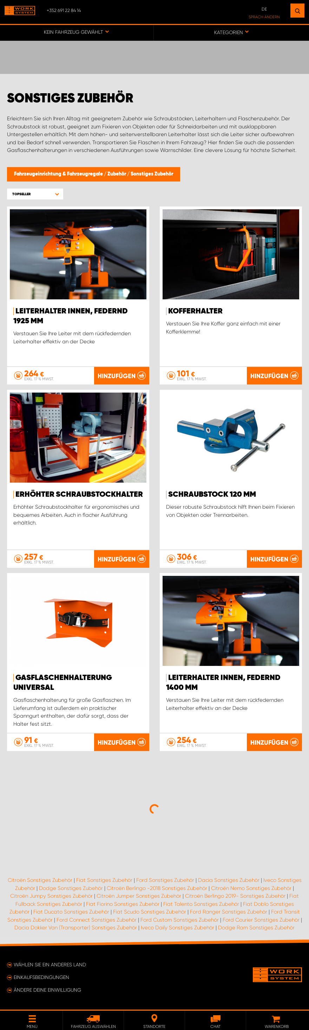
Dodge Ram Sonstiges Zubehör (256, 927)
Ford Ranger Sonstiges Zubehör (228, 912)
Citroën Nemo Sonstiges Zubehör (251, 888)
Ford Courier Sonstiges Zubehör (261, 920)
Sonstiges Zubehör (152, 174)
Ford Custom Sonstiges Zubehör (179, 920)
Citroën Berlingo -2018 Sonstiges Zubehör (157, 888)
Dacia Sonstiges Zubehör (228, 880)
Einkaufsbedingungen (41, 977)
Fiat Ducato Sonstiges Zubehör (71, 912)
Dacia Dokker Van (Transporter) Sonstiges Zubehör (75, 927)
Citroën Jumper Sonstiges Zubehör (139, 896)
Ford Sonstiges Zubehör (165, 880)
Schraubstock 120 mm (212, 494)
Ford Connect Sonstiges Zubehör (97, 920)
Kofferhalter (195, 311)
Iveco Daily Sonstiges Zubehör (177, 927)
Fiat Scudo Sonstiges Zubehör (149, 912)
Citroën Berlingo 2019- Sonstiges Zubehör (235, 896)
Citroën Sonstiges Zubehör (40, 880)
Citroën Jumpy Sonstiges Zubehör (51, 896)
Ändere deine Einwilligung (47, 990)
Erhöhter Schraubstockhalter (79, 494)
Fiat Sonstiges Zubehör (104, 880)
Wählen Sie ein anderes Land (50, 964)
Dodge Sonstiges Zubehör (71, 888)
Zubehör (117, 174)
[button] (35, 194)
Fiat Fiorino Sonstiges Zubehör (122, 904)
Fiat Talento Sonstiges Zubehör (201, 904)
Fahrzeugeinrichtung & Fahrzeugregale (59, 174)
